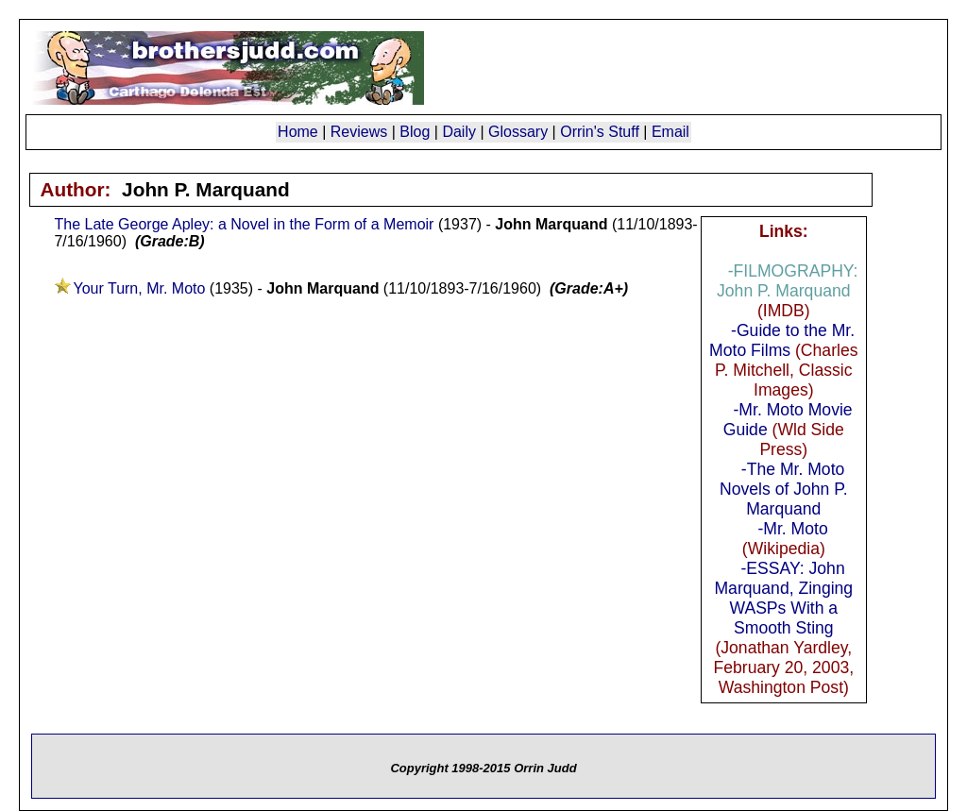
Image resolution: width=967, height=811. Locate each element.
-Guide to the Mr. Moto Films (782, 340)
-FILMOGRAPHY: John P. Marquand (787, 281)
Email (670, 132)
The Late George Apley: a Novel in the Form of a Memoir (243, 224)
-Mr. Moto (792, 528)
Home (298, 132)
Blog (414, 132)
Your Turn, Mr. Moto (139, 288)
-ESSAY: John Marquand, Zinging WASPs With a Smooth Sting (783, 598)
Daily (459, 132)
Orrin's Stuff (599, 132)
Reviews (359, 132)
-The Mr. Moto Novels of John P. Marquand (784, 489)
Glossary (518, 132)
